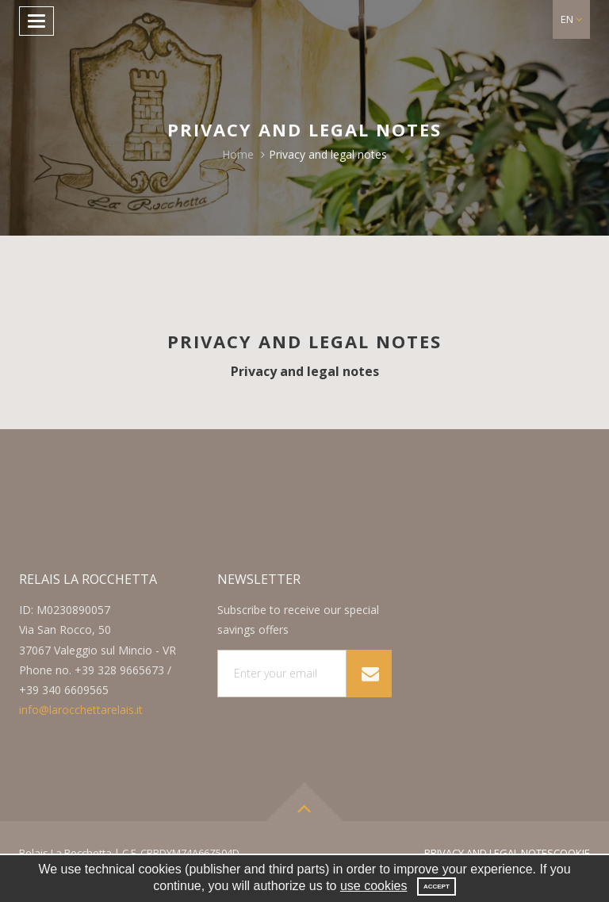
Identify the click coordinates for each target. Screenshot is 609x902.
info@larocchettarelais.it (81, 709)
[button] (571, 19)
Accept (436, 886)
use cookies (374, 885)
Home (238, 154)
